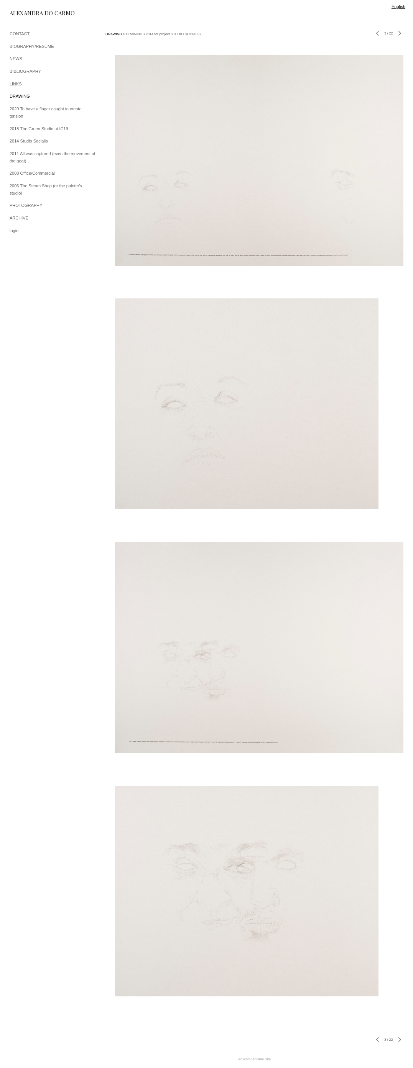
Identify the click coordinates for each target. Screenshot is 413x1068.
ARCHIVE (19, 218)
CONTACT (20, 33)
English (398, 6)
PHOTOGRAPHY (26, 205)
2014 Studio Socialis (29, 141)
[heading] (29, 13)
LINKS (16, 84)
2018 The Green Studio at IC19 (39, 128)
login (14, 230)
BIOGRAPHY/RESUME (32, 46)
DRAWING (20, 96)
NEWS (16, 58)
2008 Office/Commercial (32, 173)
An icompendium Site (254, 1059)
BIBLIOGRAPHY (25, 71)
